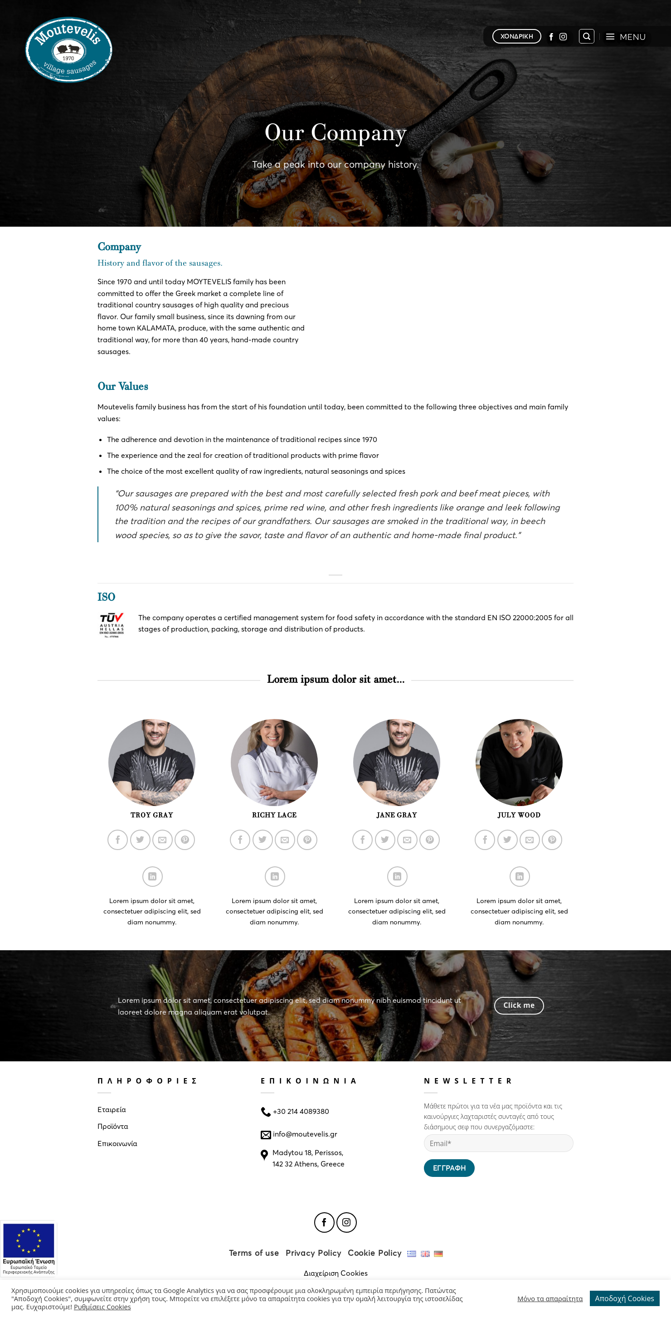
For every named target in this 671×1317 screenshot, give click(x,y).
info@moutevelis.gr (305, 1133)
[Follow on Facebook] (551, 36)
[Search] (586, 36)
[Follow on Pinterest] (185, 840)
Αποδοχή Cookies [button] (624, 1298)
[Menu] (625, 36)
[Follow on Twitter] (140, 840)
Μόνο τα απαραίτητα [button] (550, 1298)
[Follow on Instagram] (563, 36)
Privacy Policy (313, 1253)
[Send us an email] (162, 840)
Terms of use (254, 1253)
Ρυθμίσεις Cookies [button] (102, 1306)
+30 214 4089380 (300, 1110)
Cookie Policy (375, 1253)
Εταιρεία (111, 1109)
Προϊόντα (112, 1126)
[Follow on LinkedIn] (152, 876)
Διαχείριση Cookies (336, 1272)
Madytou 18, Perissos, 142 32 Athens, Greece (308, 1158)
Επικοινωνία (117, 1143)
